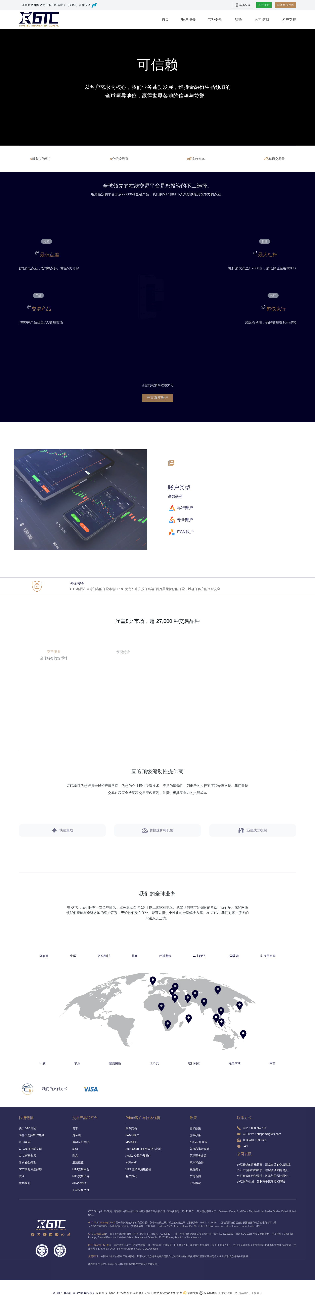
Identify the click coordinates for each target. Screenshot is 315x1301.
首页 (165, 19)
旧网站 (155, 1293)
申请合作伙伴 (285, 5)
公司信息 (262, 19)
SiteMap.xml (168, 1293)
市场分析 (215, 19)
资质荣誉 (192, 1293)
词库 (179, 1293)
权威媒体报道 (212, 1293)
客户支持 (289, 19)
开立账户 (264, 5)
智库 (238, 19)
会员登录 (242, 5)
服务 (104, 1293)
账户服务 (188, 19)
